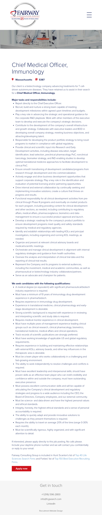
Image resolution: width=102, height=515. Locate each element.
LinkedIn (51, 503)
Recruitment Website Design (51, 511)
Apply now (21, 468)
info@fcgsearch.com (51, 499)
